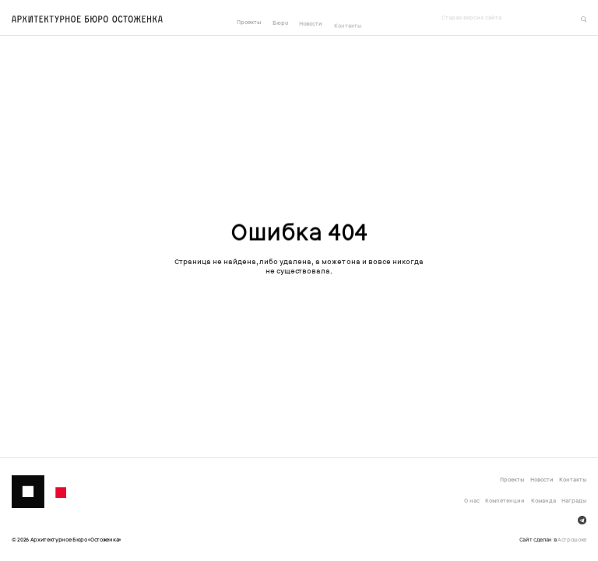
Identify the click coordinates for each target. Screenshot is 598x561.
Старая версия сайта (471, 17)
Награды (573, 500)
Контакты (347, 27)
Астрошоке (572, 539)
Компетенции (505, 500)
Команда (543, 500)
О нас (472, 500)
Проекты (249, 22)
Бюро (280, 22)
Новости (310, 24)
